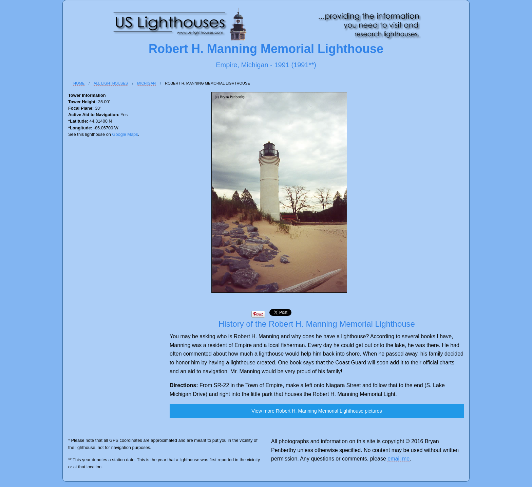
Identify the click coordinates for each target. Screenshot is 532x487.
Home (78, 83)
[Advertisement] (95, 254)
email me (398, 459)
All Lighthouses (111, 83)
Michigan (146, 83)
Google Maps (125, 134)
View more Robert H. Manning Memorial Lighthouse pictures (316, 411)
